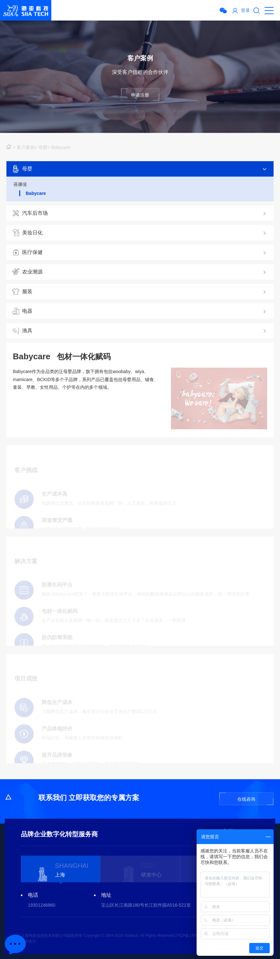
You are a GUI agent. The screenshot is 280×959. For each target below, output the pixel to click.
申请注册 (140, 95)
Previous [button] (14, 870)
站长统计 (28, 941)
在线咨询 (246, 799)
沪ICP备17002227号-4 (194, 935)
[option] (60, 869)
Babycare (60, 147)
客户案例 (26, 147)
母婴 (42, 147)
